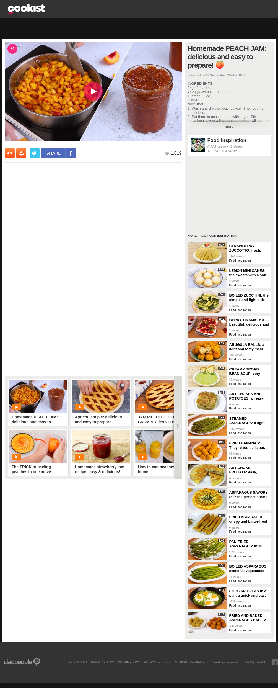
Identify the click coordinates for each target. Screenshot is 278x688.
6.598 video (216, 147)
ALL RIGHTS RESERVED (191, 662)
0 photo (236, 147)
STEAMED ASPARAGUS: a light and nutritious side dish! (247, 420)
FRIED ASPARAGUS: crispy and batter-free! (248, 519)
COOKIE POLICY (129, 662)
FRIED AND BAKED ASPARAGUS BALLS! (247, 618)
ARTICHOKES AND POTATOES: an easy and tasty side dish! (246, 396)
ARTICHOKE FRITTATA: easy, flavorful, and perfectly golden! (248, 470)
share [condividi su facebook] (53, 153)
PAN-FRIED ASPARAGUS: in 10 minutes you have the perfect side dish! (247, 544)
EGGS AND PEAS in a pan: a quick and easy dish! (248, 593)
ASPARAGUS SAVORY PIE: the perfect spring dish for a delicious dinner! (248, 494)
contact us (78, 662)
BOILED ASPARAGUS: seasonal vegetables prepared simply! (248, 568)
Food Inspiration (226, 140)
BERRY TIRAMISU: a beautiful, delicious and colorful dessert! (249, 322)
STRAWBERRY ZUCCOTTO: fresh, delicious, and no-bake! (249, 248)
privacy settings (157, 662)
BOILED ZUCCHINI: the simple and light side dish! (249, 297)
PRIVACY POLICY (102, 662)
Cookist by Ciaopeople (224, 662)
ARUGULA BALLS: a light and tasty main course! (246, 346)
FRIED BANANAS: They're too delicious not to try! (247, 445)
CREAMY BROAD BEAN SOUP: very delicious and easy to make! (247, 371)
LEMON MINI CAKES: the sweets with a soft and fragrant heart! (247, 273)
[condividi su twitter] (35, 153)
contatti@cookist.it (254, 662)
